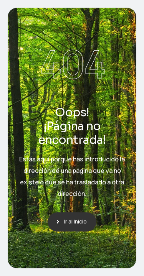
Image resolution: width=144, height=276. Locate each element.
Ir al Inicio (75, 221)
